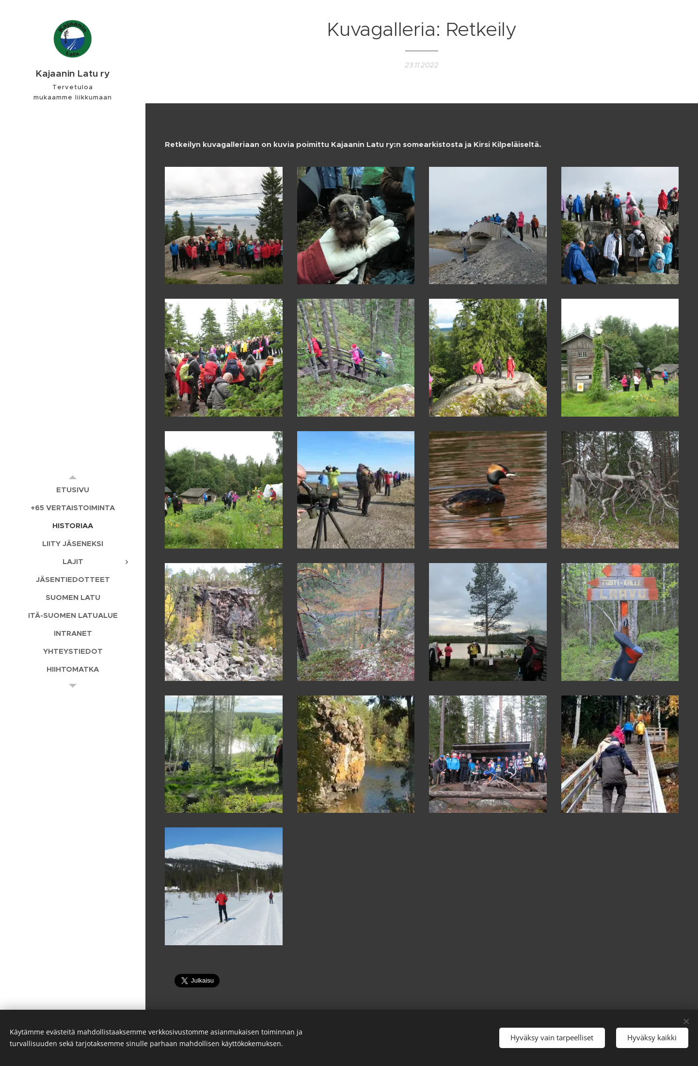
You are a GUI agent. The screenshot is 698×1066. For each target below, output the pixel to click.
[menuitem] (73, 489)
